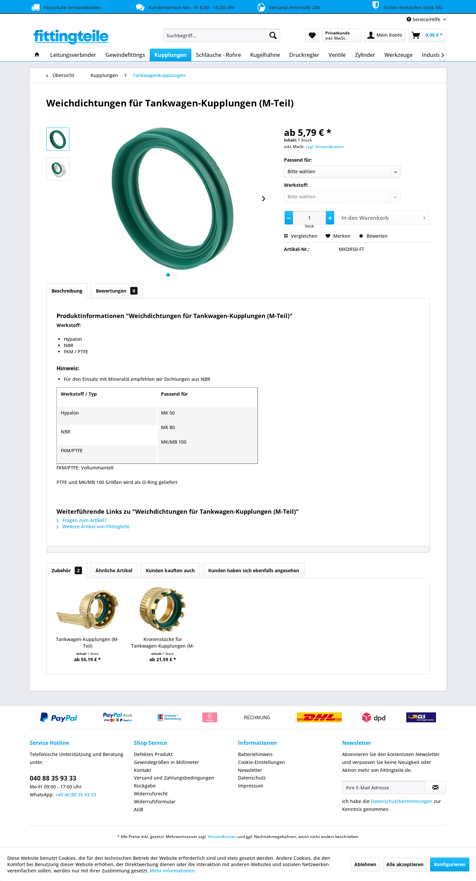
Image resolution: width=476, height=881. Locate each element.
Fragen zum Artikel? (81, 520)
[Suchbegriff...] (221, 35)
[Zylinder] (365, 55)
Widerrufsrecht (151, 793)
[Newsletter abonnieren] (435, 787)
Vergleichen (300, 236)
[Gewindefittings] (125, 55)
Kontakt (142, 770)
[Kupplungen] (170, 55)
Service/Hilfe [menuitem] (424, 19)
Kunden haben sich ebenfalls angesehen (253, 570)
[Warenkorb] (427, 35)
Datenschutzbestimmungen (401, 801)
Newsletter (250, 770)
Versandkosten (222, 836)
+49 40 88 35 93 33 (75, 794)
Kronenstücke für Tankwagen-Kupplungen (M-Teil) (162, 642)
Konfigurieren (449, 864)
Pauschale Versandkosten (65, 7)
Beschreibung (67, 291)
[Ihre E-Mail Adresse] (383, 787)
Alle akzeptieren (404, 864)
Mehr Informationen (172, 870)
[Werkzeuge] (398, 55)
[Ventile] (337, 55)
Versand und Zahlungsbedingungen (174, 778)
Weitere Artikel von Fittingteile (93, 526)
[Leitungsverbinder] (73, 55)
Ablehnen (365, 864)
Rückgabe (145, 785)
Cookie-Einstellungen (261, 762)
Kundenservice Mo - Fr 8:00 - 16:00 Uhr (184, 7)
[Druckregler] (304, 55)
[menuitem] (221, 35)
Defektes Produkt (153, 754)
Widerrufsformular (155, 801)
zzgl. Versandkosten (325, 146)
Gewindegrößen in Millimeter (166, 762)
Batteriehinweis (255, 754)
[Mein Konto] (385, 35)
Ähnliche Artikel (114, 570)
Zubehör (67, 570)
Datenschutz (252, 778)
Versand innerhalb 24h (288, 7)
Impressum (250, 785)
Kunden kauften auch (170, 570)
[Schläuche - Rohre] (218, 55)
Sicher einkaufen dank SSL (406, 6)
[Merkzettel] (312, 35)
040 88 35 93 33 (53, 778)
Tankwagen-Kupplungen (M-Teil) (87, 642)
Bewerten (373, 236)
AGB (138, 809)
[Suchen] (273, 35)
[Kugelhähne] (265, 55)
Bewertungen (117, 291)
